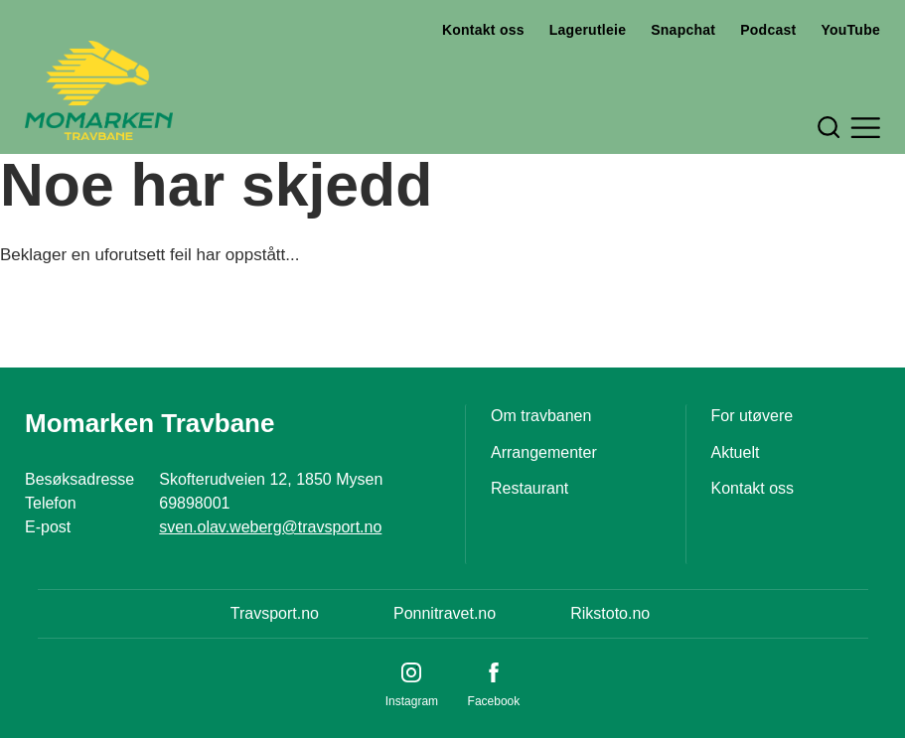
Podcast (768, 30)
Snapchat (683, 30)
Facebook (494, 701)
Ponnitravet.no (444, 613)
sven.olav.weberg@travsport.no (270, 526)
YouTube (850, 30)
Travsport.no (274, 613)
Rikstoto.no (610, 613)
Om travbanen (541, 415)
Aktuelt (735, 452)
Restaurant (529, 488)
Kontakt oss (483, 30)
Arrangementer (544, 452)
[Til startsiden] (99, 90)
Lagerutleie (587, 30)
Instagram (411, 701)
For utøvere (752, 415)
